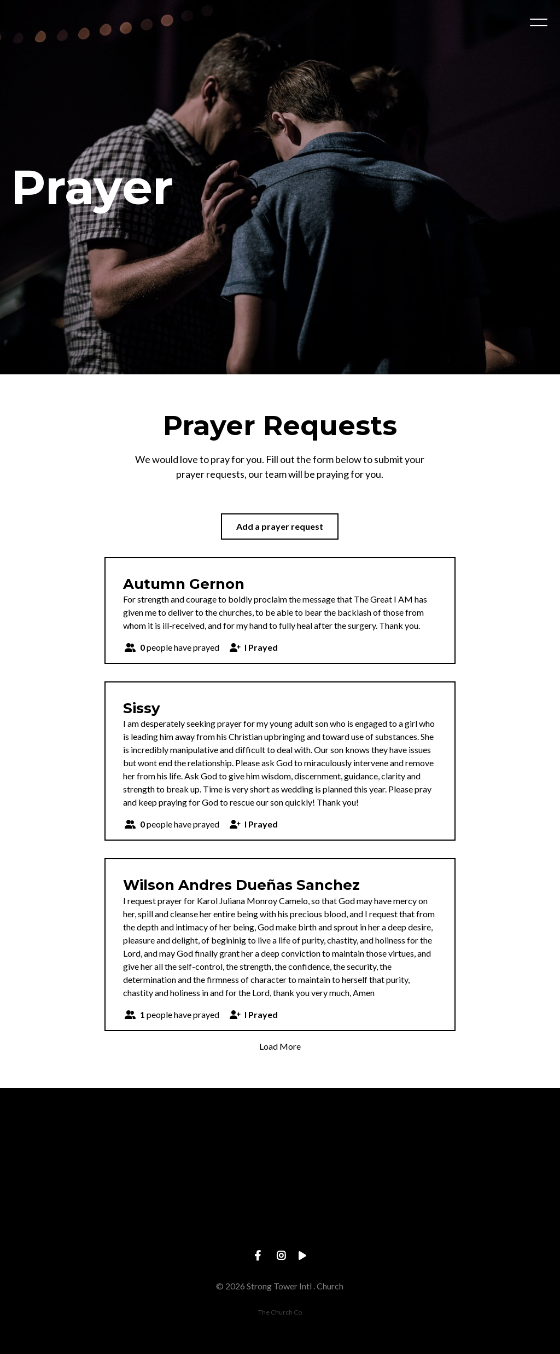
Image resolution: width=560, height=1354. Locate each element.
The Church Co (280, 1312)
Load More (280, 1046)
